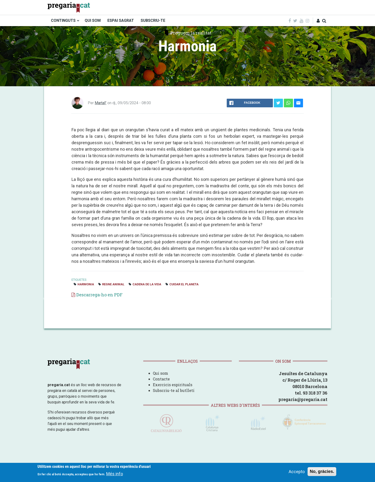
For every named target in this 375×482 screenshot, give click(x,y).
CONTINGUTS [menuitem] (63, 20)
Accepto (297, 471)
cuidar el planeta (184, 284)
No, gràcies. (322, 471)
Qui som (160, 373)
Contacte (161, 378)
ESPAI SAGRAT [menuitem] (120, 20)
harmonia (85, 284)
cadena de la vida (146, 284)
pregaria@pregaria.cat (302, 399)
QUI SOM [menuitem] (93, 20)
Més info (114, 473)
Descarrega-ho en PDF (99, 295)
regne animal (113, 284)
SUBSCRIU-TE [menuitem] (153, 20)
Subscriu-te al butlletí (173, 390)
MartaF (100, 103)
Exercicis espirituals (172, 384)
